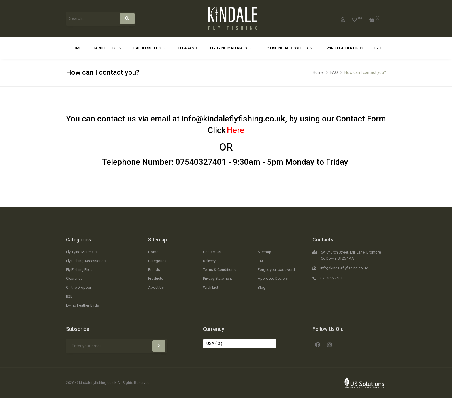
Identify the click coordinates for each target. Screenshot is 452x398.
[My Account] (343, 18)
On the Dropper (78, 287)
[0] (357, 18)
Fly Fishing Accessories (286, 48)
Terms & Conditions (219, 269)
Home (76, 48)
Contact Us (212, 252)
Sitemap (157, 240)
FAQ (334, 72)
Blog (261, 287)
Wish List (210, 287)
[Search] (127, 18)
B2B (377, 48)
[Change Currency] (239, 344)
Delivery (209, 261)
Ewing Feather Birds (344, 48)
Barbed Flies (105, 48)
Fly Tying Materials (229, 48)
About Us (156, 287)
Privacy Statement (217, 278)
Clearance (188, 48)
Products (155, 278)
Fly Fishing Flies (79, 269)
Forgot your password (276, 269)
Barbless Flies (147, 48)
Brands (154, 269)
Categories (78, 240)
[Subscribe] (158, 346)
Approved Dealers (273, 278)
